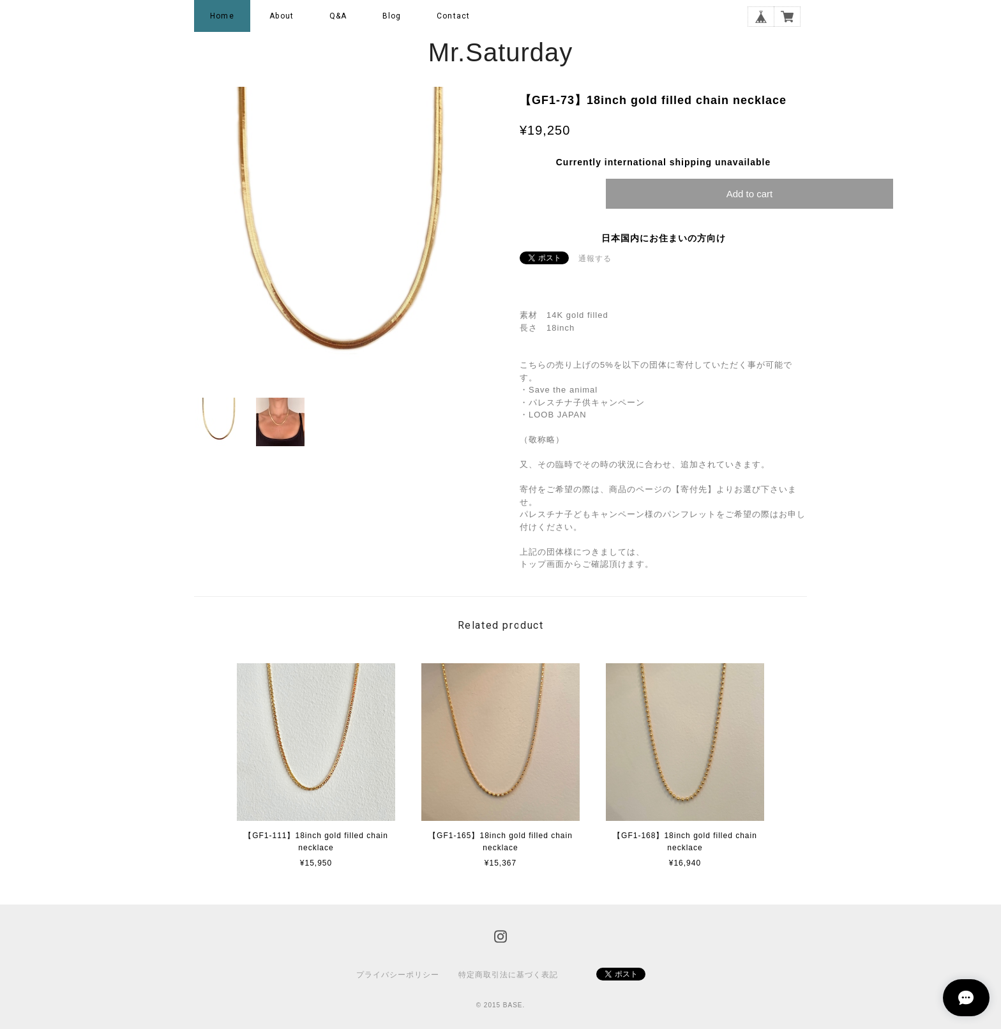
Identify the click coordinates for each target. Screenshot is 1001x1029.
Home (222, 15)
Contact (453, 15)
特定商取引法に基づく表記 (508, 974)
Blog (392, 15)
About (281, 15)
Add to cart (749, 193)
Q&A (338, 15)
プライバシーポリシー (397, 974)
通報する (595, 258)
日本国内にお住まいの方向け (663, 238)
